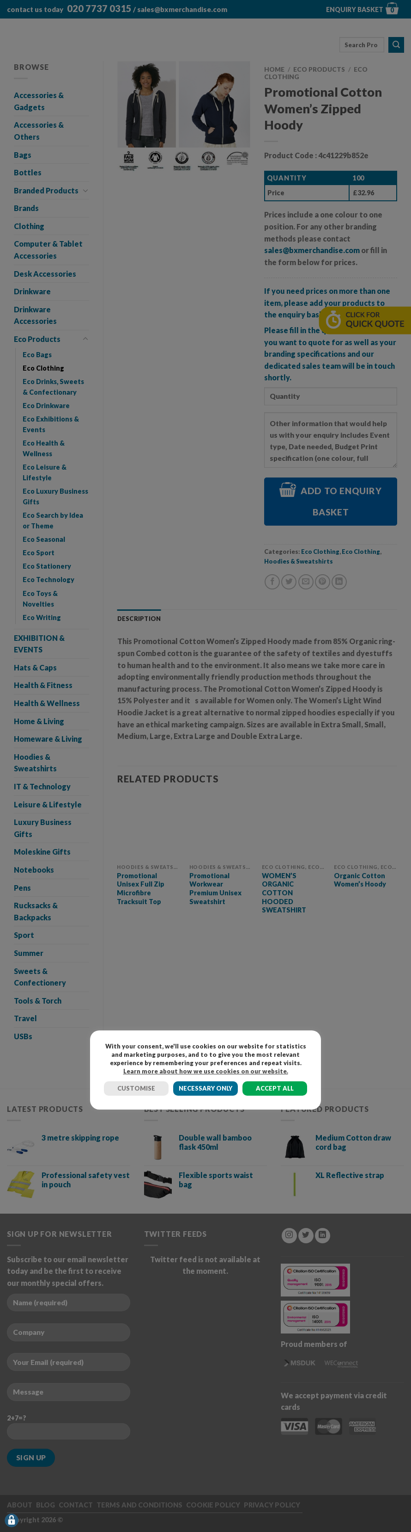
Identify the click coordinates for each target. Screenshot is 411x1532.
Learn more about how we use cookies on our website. (205, 1071)
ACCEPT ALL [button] (275, 1088)
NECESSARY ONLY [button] (205, 1088)
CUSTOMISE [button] (136, 1088)
